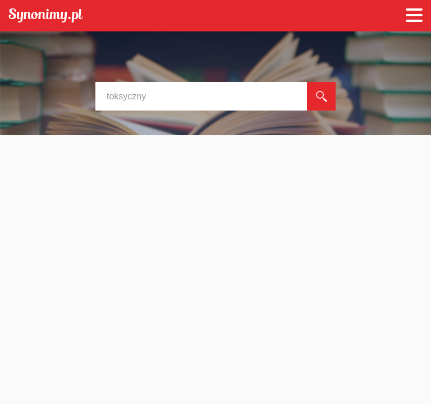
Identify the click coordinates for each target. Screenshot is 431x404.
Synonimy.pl (45, 16)
